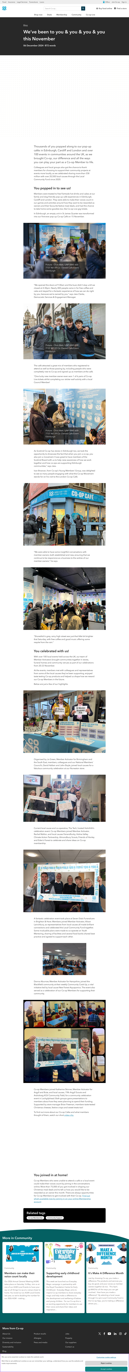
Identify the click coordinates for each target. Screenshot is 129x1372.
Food (4, 2)
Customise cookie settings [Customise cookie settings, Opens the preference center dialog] (106, 1357)
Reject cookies (106, 1363)
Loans (42, 2)
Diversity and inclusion (11, 1342)
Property (68, 1338)
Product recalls (40, 1334)
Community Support (54, 1218)
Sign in (124, 2)
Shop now (38, 15)
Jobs (67, 1334)
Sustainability (8, 1347)
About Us (6, 1334)
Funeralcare (33, 2)
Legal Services (22, 2)
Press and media (40, 1342)
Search (82, 8)
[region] (64, 1363)
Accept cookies (106, 1369)
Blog (25, 25)
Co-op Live (90, 15)
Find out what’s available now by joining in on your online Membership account (62, 1199)
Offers (106, 2)
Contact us (69, 1347)
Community (76, 15)
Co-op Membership (35, 1218)
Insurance (11, 2)
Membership (61, 15)
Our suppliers (70, 1342)
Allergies (37, 1338)
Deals (49, 15)
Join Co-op (116, 2)
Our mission (7, 1338)
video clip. (69, 1115)
